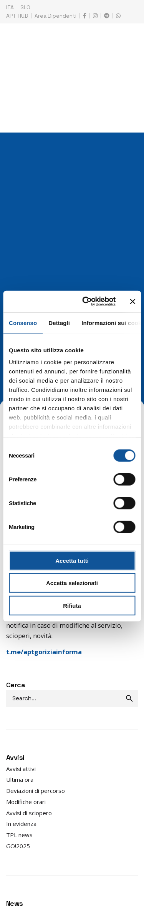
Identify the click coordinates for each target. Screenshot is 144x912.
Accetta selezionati (72, 583)
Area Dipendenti (55, 15)
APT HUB (17, 15)
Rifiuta (72, 605)
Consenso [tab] (23, 322)
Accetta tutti (72, 560)
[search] (129, 698)
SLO (25, 7)
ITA (10, 7)
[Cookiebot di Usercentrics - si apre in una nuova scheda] (86, 302)
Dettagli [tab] (59, 322)
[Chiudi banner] (132, 301)
